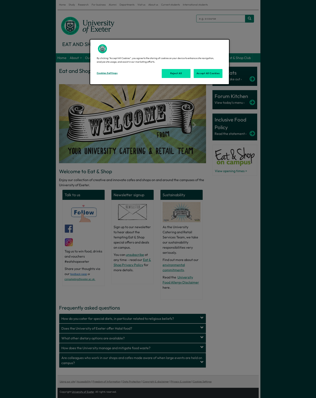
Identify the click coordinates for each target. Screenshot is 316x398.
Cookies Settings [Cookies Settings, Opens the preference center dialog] (107, 73)
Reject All (176, 73)
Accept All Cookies (207, 73)
